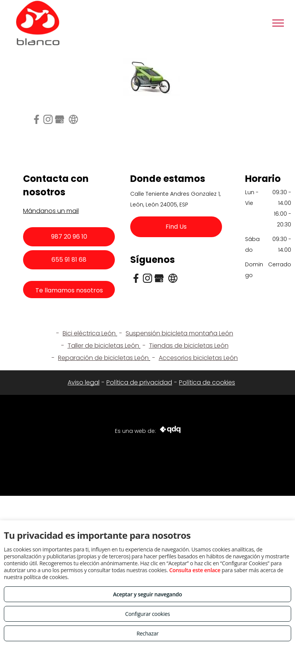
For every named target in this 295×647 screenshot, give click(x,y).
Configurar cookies (147, 613)
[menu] (278, 23)
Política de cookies (207, 382)
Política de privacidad (139, 382)
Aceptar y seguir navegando (147, 594)
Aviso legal (83, 382)
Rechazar (147, 633)
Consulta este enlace (194, 570)
